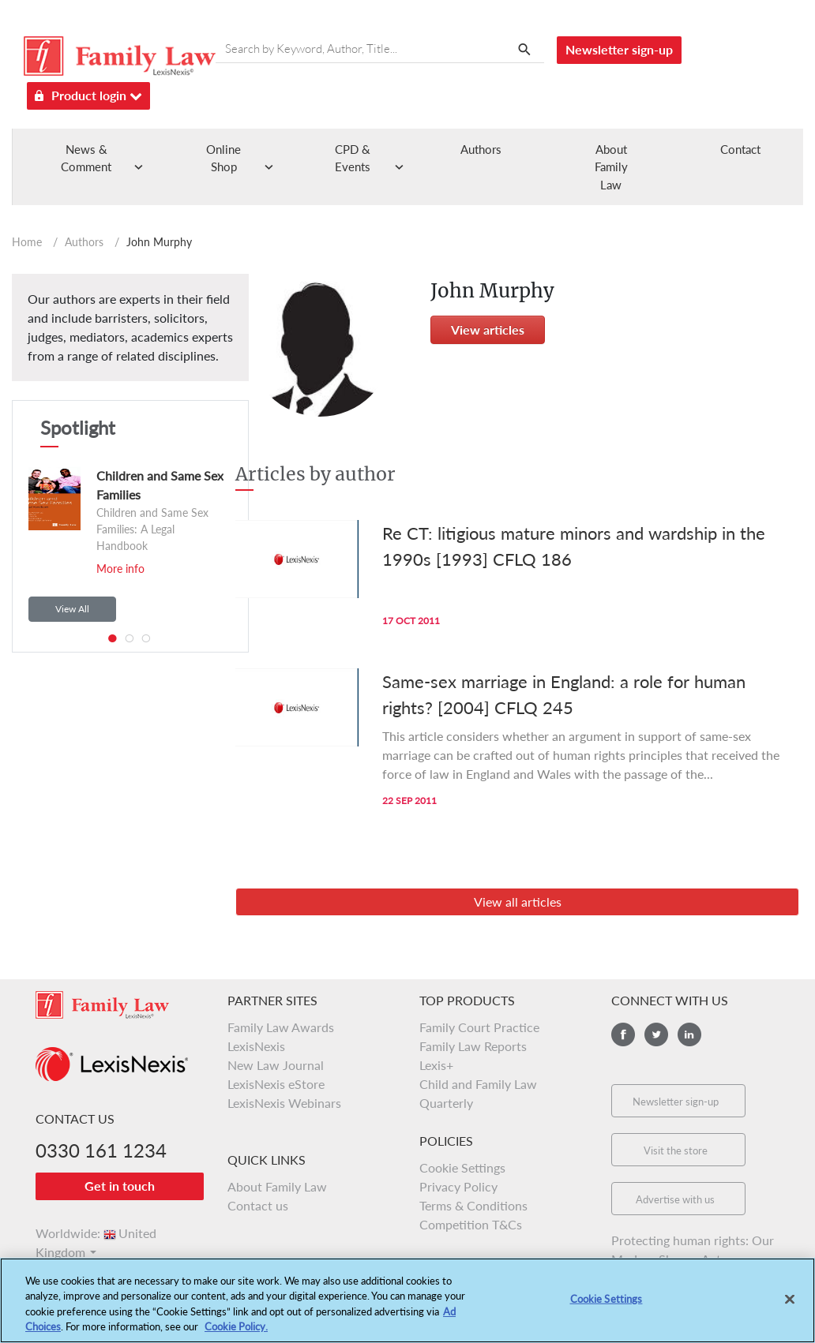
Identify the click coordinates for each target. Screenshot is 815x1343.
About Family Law (611, 167)
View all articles (517, 901)
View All (72, 609)
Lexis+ (436, 1064)
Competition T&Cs (470, 1224)
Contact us (257, 1205)
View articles (487, 329)
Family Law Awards (280, 1026)
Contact (740, 149)
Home (27, 242)
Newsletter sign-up (619, 49)
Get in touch (120, 1185)
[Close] (789, 1301)
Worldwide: (96, 1232)
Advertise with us (675, 1199)
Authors (480, 149)
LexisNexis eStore (276, 1083)
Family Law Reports (473, 1045)
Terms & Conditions (473, 1205)
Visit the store (676, 1150)
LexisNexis (256, 1045)
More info (120, 568)
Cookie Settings (462, 1167)
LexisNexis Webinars (284, 1102)
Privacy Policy (458, 1186)
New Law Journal (275, 1064)
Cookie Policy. (236, 1328)
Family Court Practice (479, 1026)
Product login (88, 93)
